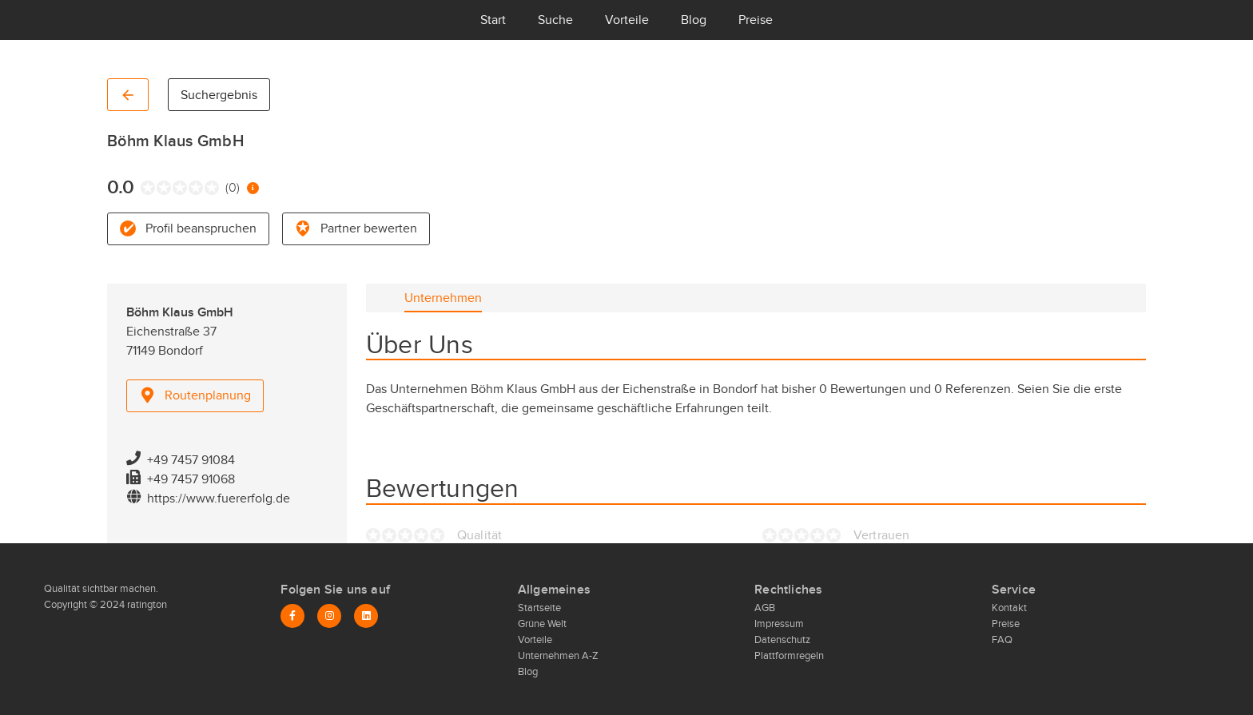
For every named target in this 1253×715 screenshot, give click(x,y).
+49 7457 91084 (191, 460)
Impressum (779, 624)
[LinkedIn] (366, 616)
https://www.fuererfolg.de (218, 498)
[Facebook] (292, 616)
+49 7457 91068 (191, 479)
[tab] (443, 298)
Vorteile (627, 20)
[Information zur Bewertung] (253, 188)
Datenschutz (782, 640)
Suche (555, 20)
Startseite (539, 608)
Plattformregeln (789, 655)
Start (493, 20)
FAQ (1002, 640)
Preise (755, 20)
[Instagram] (329, 616)
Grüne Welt (542, 624)
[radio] (144, 188)
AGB (764, 608)
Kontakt (1009, 608)
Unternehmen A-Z (558, 655)
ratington (146, 604)
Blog (693, 20)
